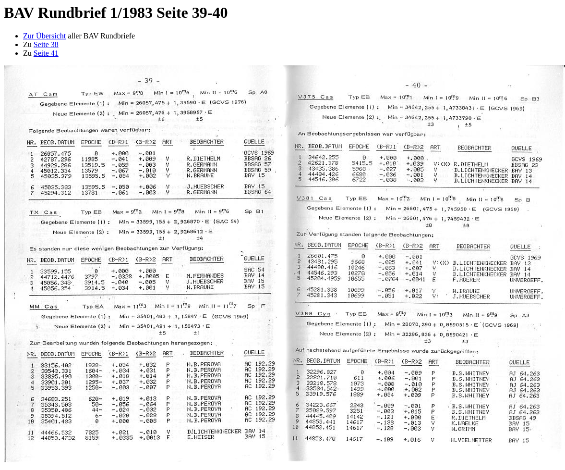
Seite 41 (46, 53)
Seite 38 (46, 44)
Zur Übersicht (44, 36)
